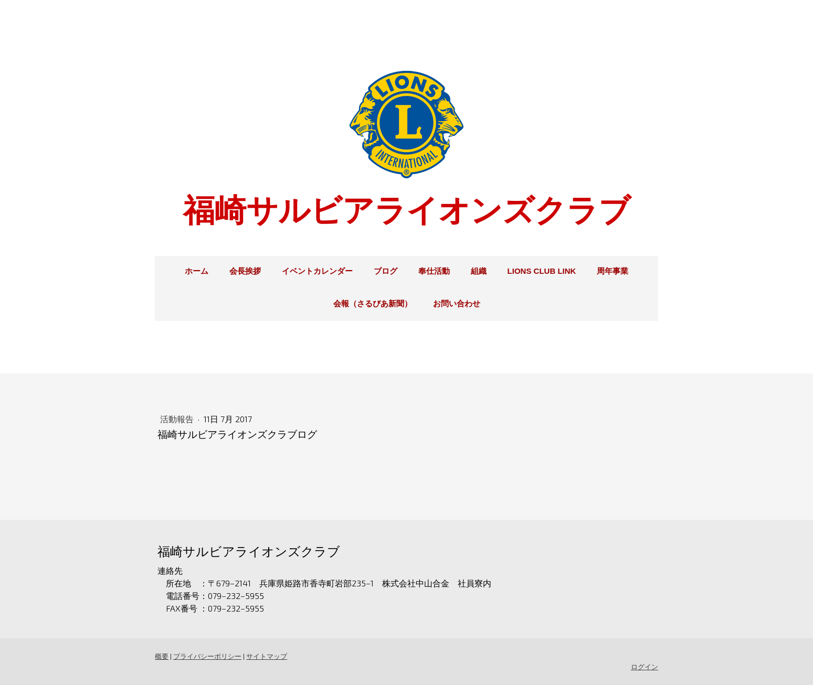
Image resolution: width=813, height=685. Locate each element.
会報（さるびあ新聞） (372, 303)
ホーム (196, 270)
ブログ (385, 270)
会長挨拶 (245, 270)
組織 (479, 270)
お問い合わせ (456, 303)
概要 (161, 656)
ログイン (645, 666)
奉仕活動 (434, 270)
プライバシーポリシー (207, 656)
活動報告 (178, 419)
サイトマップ (266, 656)
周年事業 (612, 270)
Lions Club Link (542, 270)
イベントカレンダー (317, 270)
